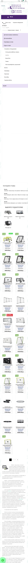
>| (17, 459)
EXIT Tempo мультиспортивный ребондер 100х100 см (7, 385)
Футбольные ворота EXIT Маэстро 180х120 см (7, 284)
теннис (9, 491)
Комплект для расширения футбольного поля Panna (7, 407)
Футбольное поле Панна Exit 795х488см (20, 407)
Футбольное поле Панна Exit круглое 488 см (7, 427)
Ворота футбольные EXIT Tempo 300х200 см (20, 385)
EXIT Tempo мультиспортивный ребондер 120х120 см (20, 345)
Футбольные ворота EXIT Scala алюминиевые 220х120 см (20, 326)
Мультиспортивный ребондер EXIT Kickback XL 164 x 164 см (20, 243)
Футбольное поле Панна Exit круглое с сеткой (20, 427)
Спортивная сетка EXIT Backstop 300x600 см (20, 306)
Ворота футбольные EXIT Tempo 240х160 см (7, 446)
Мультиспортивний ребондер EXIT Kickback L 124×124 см (7, 264)
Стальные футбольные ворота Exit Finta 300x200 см (7, 365)
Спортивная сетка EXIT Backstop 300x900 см (7, 306)
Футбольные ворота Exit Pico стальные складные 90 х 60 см (20, 284)
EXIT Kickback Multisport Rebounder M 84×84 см (20, 263)
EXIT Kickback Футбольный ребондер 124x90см (20, 365)
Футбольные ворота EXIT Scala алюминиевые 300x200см (7, 347)
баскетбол (21, 499)
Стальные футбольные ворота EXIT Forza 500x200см (7, 324)
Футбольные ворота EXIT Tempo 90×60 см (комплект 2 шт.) (7, 243)
